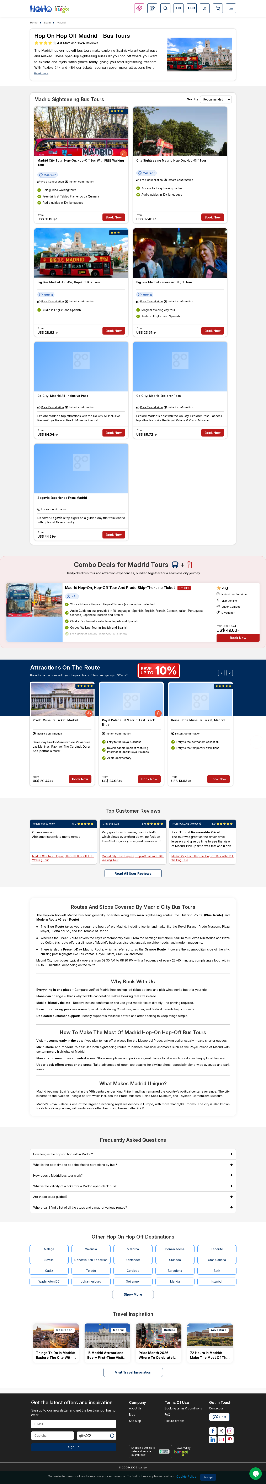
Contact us (216, 1408)
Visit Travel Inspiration (133, 1372)
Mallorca (133, 1249)
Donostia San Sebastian (90, 1260)
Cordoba (133, 1270)
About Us (135, 1408)
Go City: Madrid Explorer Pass (158, 395)
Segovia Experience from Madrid (62, 497)
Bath (217, 1270)
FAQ (167, 1414)
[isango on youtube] (221, 1439)
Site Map (135, 1421)
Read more (41, 73)
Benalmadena (175, 1249)
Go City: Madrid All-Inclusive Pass (62, 395)
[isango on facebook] (213, 1431)
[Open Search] (165, 8)
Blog (132, 1414)
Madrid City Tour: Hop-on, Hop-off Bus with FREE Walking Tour (80, 163)
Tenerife (217, 1249)
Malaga (49, 1249)
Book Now (114, 217)
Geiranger (133, 1281)
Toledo (91, 1270)
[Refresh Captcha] (112, 1436)
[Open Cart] (218, 8)
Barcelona (175, 1270)
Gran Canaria (217, 1260)
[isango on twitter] (221, 1431)
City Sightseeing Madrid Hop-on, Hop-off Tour (171, 160)
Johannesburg (91, 1281)
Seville (49, 1260)
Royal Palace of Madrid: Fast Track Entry (128, 722)
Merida (175, 1281)
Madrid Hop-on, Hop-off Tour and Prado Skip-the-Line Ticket (120, 587)
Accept (208, 1477)
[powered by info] (183, 1453)
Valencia (91, 1249)
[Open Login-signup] (205, 8)
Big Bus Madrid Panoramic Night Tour (164, 282)
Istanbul (217, 1281)
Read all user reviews (133, 873)
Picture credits (174, 1421)
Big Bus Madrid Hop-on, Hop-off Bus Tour (68, 282)
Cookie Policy (186, 1476)
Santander (133, 1260)
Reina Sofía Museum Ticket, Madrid (198, 720)
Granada (175, 1260)
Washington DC (49, 1281)
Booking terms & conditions (183, 1408)
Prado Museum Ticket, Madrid (55, 720)
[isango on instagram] (230, 1431)
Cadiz (49, 1270)
